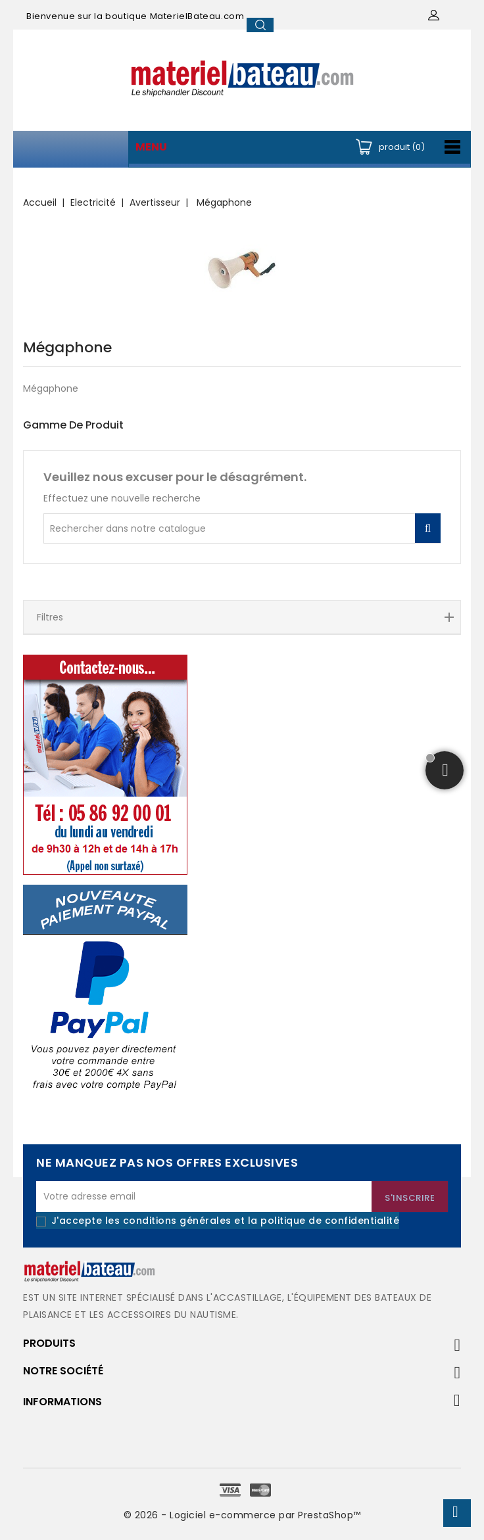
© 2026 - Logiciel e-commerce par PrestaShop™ (242, 1515)
